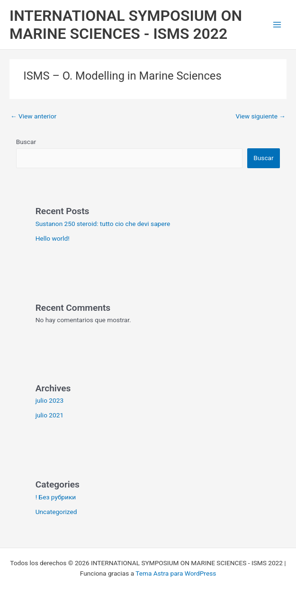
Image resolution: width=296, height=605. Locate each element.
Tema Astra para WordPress (175, 573)
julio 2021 (49, 415)
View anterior (33, 116)
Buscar (26, 141)
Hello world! (53, 238)
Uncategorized (56, 511)
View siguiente (261, 116)
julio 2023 (49, 400)
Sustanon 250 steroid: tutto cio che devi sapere (103, 223)
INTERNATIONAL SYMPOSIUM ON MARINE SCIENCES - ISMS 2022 (125, 25)
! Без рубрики (56, 497)
